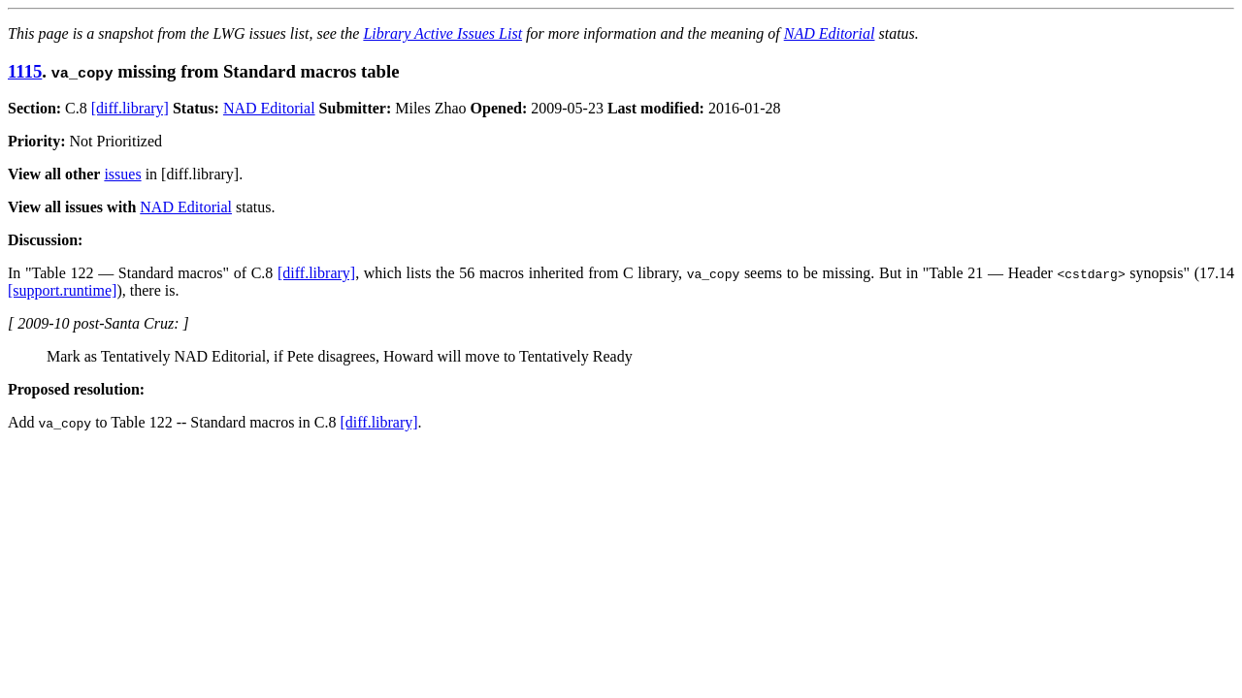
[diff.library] (130, 108)
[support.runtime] (62, 290)
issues (122, 174)
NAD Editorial (829, 33)
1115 (25, 71)
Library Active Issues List (442, 33)
